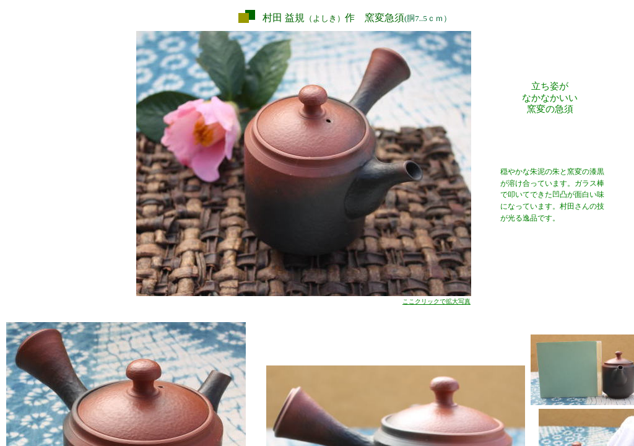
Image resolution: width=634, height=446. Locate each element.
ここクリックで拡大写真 (436, 301)
